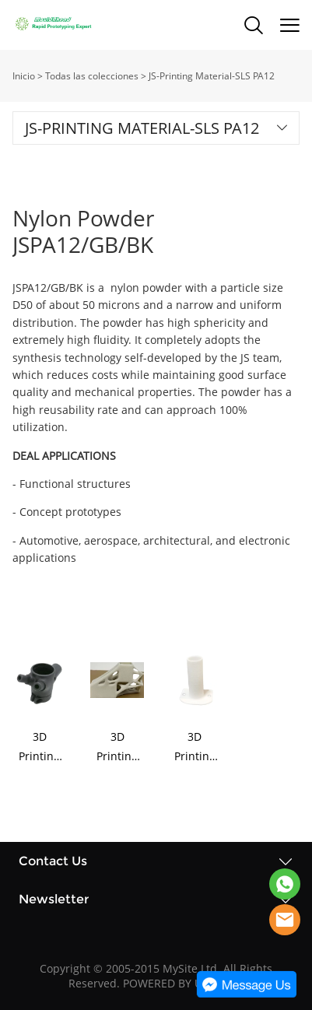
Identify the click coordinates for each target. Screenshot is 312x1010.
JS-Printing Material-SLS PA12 (212, 75)
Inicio (23, 75)
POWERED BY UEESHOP (183, 983)
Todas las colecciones (91, 75)
